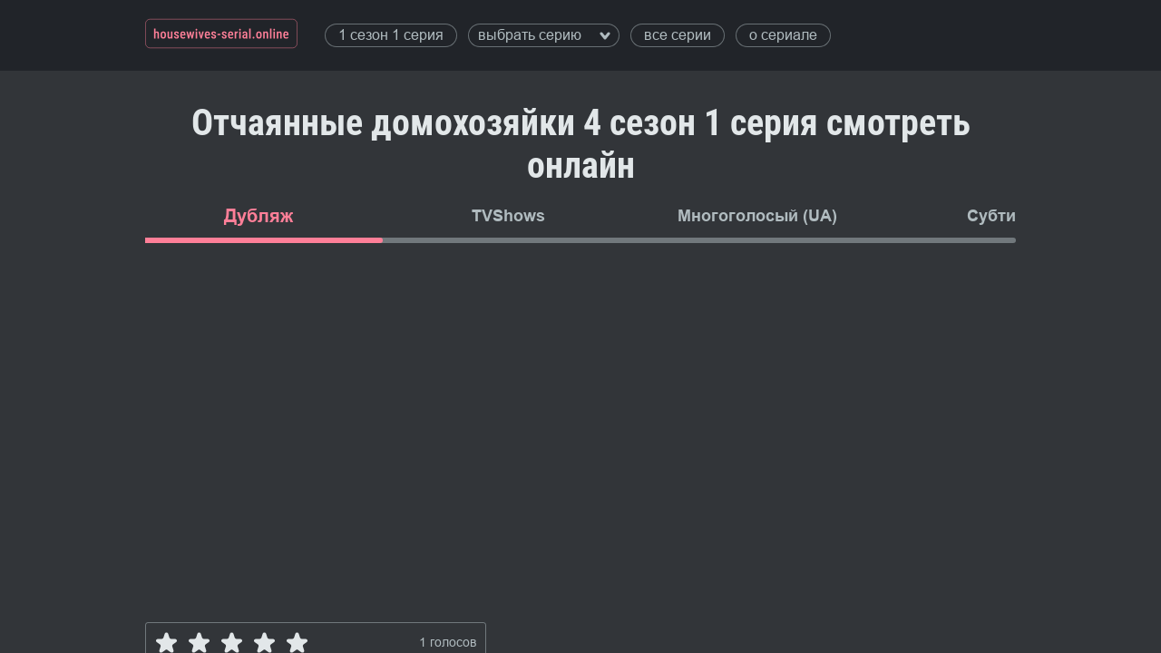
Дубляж (258, 216)
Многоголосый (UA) (757, 216)
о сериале (783, 35)
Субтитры (1007, 216)
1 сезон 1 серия (391, 35)
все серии (677, 35)
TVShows (508, 216)
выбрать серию (544, 35)
